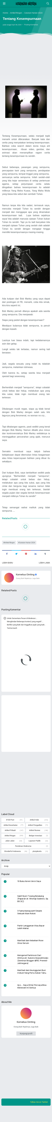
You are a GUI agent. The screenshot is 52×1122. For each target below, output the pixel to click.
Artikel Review (34, 842)
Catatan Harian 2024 (27, 550)
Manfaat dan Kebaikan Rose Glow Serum (30, 953)
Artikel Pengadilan (35, 837)
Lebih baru (7, 570)
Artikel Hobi (34, 831)
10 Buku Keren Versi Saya (29, 892)
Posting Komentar (33, 25)
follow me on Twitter (39, 1114)
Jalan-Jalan (9, 852)
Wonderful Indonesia (12, 863)
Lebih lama (44, 570)
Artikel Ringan (9, 550)
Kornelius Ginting (25, 581)
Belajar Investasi (35, 847)
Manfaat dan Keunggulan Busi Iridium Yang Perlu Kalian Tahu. (32, 983)
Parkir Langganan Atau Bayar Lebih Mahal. (31, 938)
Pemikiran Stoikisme (23, 858)
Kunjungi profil (26, 1046)
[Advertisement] (26, 52)
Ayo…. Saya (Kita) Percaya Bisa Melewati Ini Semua (31, 998)
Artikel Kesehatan (10, 837)
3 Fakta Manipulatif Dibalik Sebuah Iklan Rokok (29, 923)
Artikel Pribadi (9, 842)
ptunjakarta (36, 863)
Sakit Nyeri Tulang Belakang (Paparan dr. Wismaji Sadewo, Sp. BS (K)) (33, 910)
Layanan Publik (34, 852)
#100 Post (10, 831)
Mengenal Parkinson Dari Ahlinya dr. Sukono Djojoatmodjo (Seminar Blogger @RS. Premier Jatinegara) (32, 970)
